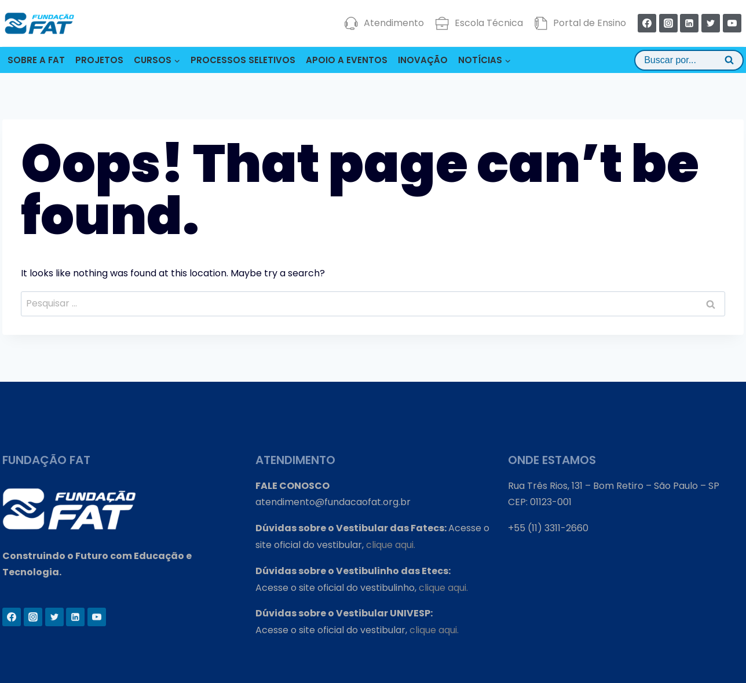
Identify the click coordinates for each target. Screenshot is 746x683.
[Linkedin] (689, 23)
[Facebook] (647, 23)
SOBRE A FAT (36, 60)
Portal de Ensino (580, 23)
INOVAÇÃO (423, 60)
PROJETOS (99, 60)
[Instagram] (668, 23)
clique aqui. (390, 544)
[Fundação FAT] (39, 23)
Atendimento (384, 23)
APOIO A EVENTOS (346, 60)
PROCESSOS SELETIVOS (243, 60)
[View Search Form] (689, 60)
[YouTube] (732, 23)
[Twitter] (710, 23)
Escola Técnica (479, 23)
